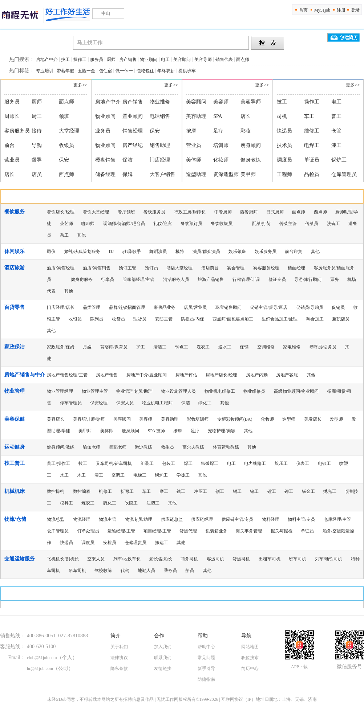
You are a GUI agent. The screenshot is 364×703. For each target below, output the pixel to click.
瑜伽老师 (91, 447)
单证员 (311, 160)
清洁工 (159, 347)
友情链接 (162, 668)
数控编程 (81, 491)
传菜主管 (288, 223)
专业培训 (44, 70)
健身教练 (250, 160)
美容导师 (203, 59)
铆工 (288, 491)
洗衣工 (203, 347)
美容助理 (196, 116)
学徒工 (183, 475)
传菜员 (311, 223)
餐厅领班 (126, 211)
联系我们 (162, 657)
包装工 (168, 463)
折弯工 (127, 491)
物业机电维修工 (220, 391)
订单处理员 (88, 531)
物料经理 (270, 519)
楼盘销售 (105, 160)
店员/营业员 (195, 307)
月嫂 (87, 347)
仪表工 (302, 463)
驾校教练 (103, 570)
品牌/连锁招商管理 (127, 307)
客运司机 (215, 558)
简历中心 (250, 668)
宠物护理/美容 (221, 430)
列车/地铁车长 (127, 558)
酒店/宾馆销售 (96, 267)
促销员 (338, 307)
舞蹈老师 (117, 447)
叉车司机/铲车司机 (114, 463)
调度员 (284, 160)
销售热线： (12, 635)
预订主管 (127, 267)
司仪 (51, 251)
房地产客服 (287, 374)
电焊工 (311, 145)
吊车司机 (77, 570)
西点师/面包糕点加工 (233, 319)
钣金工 (308, 491)
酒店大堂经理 (179, 267)
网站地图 (250, 646)
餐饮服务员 (154, 211)
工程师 (284, 174)
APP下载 (299, 666)
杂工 (64, 235)
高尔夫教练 (193, 447)
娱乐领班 (237, 251)
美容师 (220, 102)
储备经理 (105, 174)
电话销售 (160, 116)
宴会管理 (235, 267)
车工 (309, 116)
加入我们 (162, 646)
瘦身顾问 (250, 145)
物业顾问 (148, 59)
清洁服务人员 (176, 279)
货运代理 (188, 531)
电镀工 (324, 463)
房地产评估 (186, 374)
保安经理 (99, 402)
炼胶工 (87, 503)
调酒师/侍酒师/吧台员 (124, 223)
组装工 (147, 463)
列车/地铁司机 (328, 558)
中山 (108, 13)
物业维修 (160, 102)
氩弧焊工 (209, 463)
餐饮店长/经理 (60, 211)
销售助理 (160, 145)
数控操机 (55, 491)
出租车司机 (269, 558)
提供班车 (187, 70)
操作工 (79, 59)
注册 (341, 10)
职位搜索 (250, 657)
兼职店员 (340, 319)
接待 (37, 131)
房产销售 (128, 59)
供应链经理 (202, 519)
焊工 (188, 463)
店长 (9, 174)
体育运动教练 (226, 447)
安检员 (109, 542)
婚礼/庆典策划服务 (82, 251)
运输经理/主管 (121, 531)
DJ (111, 251)
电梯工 (139, 475)
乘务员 (170, 570)
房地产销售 (107, 374)
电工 (165, 59)
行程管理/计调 (246, 279)
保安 (64, 160)
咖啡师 (87, 223)
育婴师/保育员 (114, 347)
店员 (37, 174)
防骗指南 (206, 679)
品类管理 (91, 307)
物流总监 (55, 519)
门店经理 (160, 160)
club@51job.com (42, 657)
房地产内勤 (257, 374)
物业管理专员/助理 (134, 391)
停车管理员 (71, 402)
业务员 (102, 131)
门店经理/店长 (60, 307)
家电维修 (291, 347)
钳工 (237, 491)
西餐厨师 (249, 211)
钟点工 (181, 347)
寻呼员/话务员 (322, 347)
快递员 (284, 131)
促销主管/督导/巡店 (268, 307)
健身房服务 (82, 279)
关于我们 (119, 646)
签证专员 (277, 279)
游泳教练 (143, 447)
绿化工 (204, 402)
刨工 (219, 491)
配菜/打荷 (261, 223)
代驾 (125, 570)
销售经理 (132, 131)
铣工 (181, 491)
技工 (65, 59)
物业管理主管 (95, 391)
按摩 (191, 131)
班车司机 (297, 558)
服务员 (96, 59)
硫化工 (109, 503)
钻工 (254, 491)
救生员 (167, 447)
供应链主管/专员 (237, 519)
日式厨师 (275, 211)
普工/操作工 (58, 463)
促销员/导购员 (309, 307)
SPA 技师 (156, 430)
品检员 (311, 174)
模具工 (66, 503)
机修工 (105, 491)
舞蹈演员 (158, 251)
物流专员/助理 (138, 519)
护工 (140, 347)
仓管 (336, 131)
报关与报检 (281, 531)
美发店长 (312, 419)
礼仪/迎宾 (162, 223)
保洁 (127, 160)
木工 (81, 475)
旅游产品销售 (211, 279)
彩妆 (245, 131)
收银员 (66, 145)
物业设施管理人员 (178, 391)
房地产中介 (47, 59)
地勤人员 (146, 570)
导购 (37, 145)
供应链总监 (172, 519)
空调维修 (266, 347)
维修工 (311, 131)
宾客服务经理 (266, 267)
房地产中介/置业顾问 (146, 374)
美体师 (193, 160)
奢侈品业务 (164, 307)
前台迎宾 (293, 251)
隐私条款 (119, 668)
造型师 (288, 419)
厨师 (111, 59)
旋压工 (281, 463)
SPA (217, 116)
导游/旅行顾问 (307, 279)
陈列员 (96, 319)
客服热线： (12, 646)
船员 (189, 570)
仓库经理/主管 (337, 519)
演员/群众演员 (206, 251)
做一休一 (124, 70)
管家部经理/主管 (138, 279)
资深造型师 (226, 174)
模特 (179, 251)
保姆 (127, 174)
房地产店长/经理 (221, 374)
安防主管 (164, 319)
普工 (336, 116)
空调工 (118, 475)
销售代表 (224, 59)
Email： (16, 657)
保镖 (244, 347)
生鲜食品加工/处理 (280, 319)
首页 (303, 10)
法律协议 (119, 657)
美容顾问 (182, 59)
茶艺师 (66, 223)
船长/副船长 (160, 558)
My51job (322, 10)
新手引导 (206, 668)
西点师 (66, 174)
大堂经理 (69, 131)
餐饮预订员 (191, 223)
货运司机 (241, 558)
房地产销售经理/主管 (67, 374)
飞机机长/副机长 (62, 558)
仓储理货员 (135, 542)
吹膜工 (131, 503)
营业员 (12, 160)
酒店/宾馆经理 (60, 267)
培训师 (220, 145)
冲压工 (200, 491)
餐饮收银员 (221, 223)
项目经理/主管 (157, 531)
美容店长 (55, 419)
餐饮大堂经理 (96, 211)
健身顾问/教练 (60, 447)
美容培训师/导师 (89, 419)
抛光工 (329, 491)
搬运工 (161, 542)
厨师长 (12, 116)
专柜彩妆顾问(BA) (234, 419)
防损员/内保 (192, 319)
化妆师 (220, 160)
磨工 (163, 491)
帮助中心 (206, 646)
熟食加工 (315, 319)
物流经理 (81, 519)
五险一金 (86, 70)
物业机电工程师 (157, 402)
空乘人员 (96, 558)
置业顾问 (132, 116)
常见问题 (206, 657)
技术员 (284, 145)
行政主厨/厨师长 (190, 211)
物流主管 (107, 519)
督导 (37, 160)
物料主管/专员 (301, 519)
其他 (81, 235)
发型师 (336, 419)
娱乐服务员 (265, 251)
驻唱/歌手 (131, 251)
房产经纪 (132, 145)
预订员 (151, 267)
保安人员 (125, 402)
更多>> (80, 84)
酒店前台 (210, 267)
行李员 (107, 279)
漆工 (336, 145)
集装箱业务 (216, 531)
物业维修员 (254, 391)
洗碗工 (333, 223)
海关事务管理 (249, 531)
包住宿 (105, 70)
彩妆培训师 (198, 419)
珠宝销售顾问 (228, 307)
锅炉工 (339, 160)
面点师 (242, 59)
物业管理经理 (60, 391)
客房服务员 (17, 131)
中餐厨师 (223, 211)
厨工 (37, 116)
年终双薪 (166, 70)
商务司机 (189, 558)
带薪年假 (65, 70)
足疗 (218, 131)
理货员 (139, 319)
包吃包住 (145, 70)
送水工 (224, 347)
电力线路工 (255, 463)
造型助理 (196, 174)
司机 (282, 116)
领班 (64, 116)
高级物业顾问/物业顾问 (296, 391)
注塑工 (152, 503)
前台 (9, 145)
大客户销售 (162, 174)
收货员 (118, 319)
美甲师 (248, 174)
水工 (64, 475)
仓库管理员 (344, 174)
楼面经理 (296, 267)
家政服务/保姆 (60, 347)
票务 (334, 279)
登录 (355, 10)
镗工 (271, 491)
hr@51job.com (40, 668)
